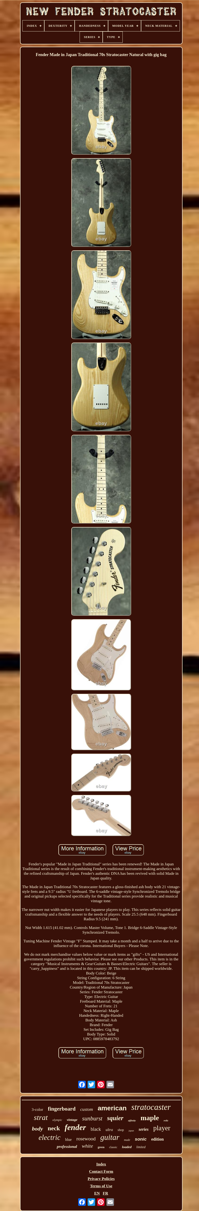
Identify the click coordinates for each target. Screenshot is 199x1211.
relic (166, 1120)
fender (75, 1127)
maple (150, 1118)
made (127, 1140)
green (101, 1147)
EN (97, 1193)
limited (141, 1147)
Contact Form (101, 1171)
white (87, 1146)
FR (105, 1193)
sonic (141, 1139)
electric (50, 1137)
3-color (37, 1109)
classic (113, 1147)
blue (68, 1140)
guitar (109, 1137)
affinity (132, 1120)
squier (115, 1118)
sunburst (92, 1118)
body (37, 1129)
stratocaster (151, 1107)
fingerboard (62, 1109)
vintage (72, 1120)
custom (86, 1109)
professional (67, 1146)
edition (157, 1139)
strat (41, 1117)
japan (131, 1130)
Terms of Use (101, 1186)
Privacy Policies (101, 1179)
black (96, 1129)
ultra (109, 1130)
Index (101, 1164)
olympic (57, 1120)
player (161, 1128)
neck (54, 1128)
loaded (127, 1147)
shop (121, 1130)
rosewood (86, 1139)
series (144, 1129)
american (112, 1108)
